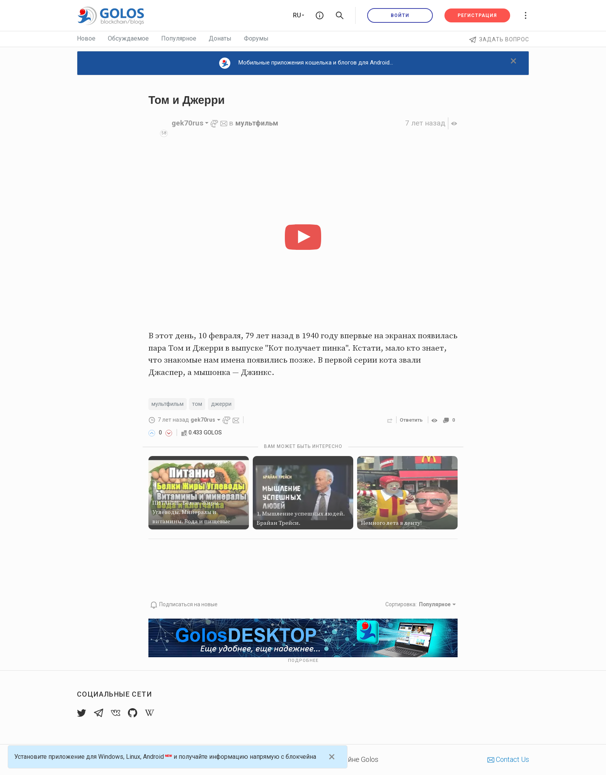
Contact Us (508, 759)
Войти (400, 15)
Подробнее (303, 660)
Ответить (410, 420)
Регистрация (477, 15)
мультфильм (258, 123)
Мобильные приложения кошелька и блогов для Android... (306, 63)
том (201, 404)
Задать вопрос (499, 39)
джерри (227, 404)
